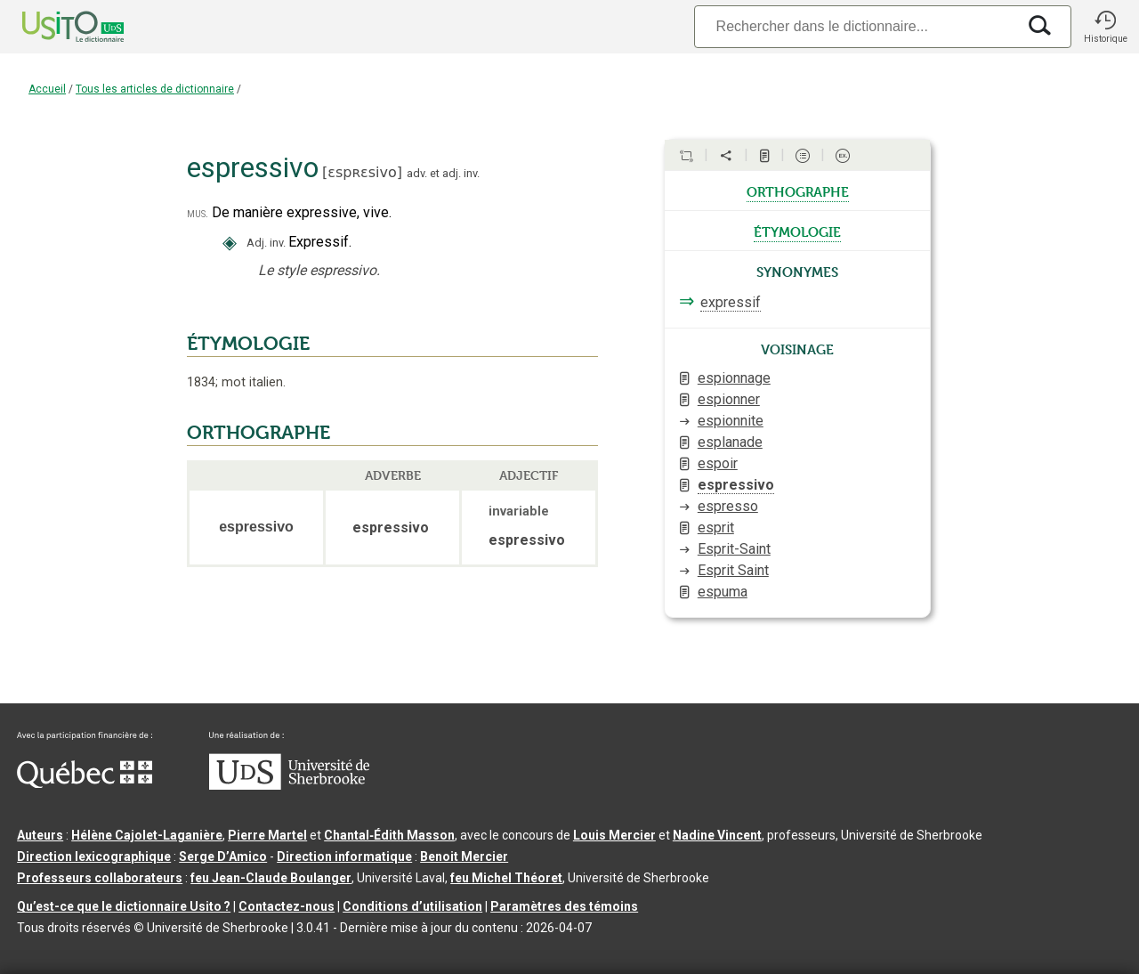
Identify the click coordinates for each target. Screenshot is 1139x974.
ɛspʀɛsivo (361, 172)
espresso (728, 506)
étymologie (797, 230)
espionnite (730, 420)
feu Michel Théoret (506, 878)
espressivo (736, 484)
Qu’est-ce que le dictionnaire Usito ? (123, 906)
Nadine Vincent (717, 835)
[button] (1105, 26)
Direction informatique (344, 856)
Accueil (47, 89)
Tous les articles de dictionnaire (155, 89)
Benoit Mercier (464, 856)
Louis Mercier (614, 835)
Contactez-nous (286, 906)
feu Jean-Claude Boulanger (270, 878)
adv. (417, 173)
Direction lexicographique (94, 856)
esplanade (730, 442)
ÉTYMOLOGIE (248, 343)
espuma (722, 591)
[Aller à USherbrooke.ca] (289, 785)
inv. (472, 173)
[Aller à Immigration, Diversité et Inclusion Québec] (84, 783)
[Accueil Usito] (53, 26)
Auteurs (40, 835)
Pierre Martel (267, 835)
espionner (729, 399)
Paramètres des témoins (564, 906)
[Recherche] (855, 26)
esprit (716, 527)
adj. (451, 173)
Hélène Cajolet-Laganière (146, 835)
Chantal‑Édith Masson (389, 835)
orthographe (798, 190)
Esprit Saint (733, 570)
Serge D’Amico (223, 856)
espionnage (734, 377)
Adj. (256, 242)
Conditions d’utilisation (412, 906)
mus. (197, 213)
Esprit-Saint (734, 548)
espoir (718, 463)
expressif (730, 302)
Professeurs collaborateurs (99, 878)
